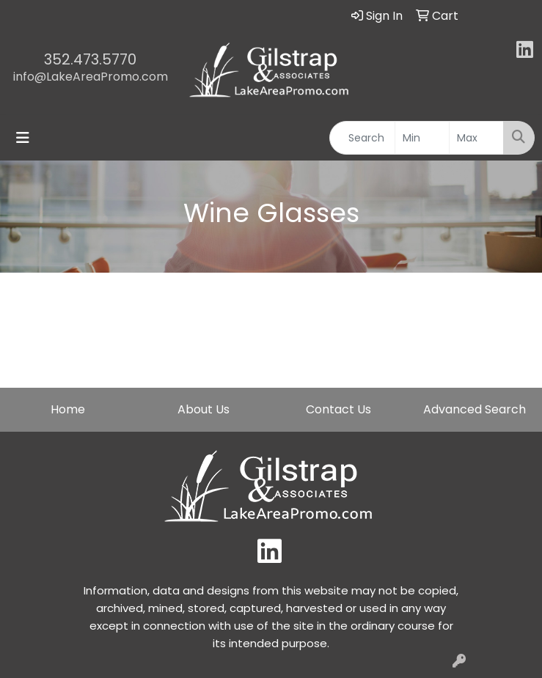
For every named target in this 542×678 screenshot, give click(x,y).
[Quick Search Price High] (476, 138)
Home (68, 409)
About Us (203, 409)
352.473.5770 (90, 59)
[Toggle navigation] (22, 138)
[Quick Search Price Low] (422, 138)
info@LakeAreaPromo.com (90, 76)
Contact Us (338, 409)
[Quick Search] (362, 138)
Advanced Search (474, 409)
